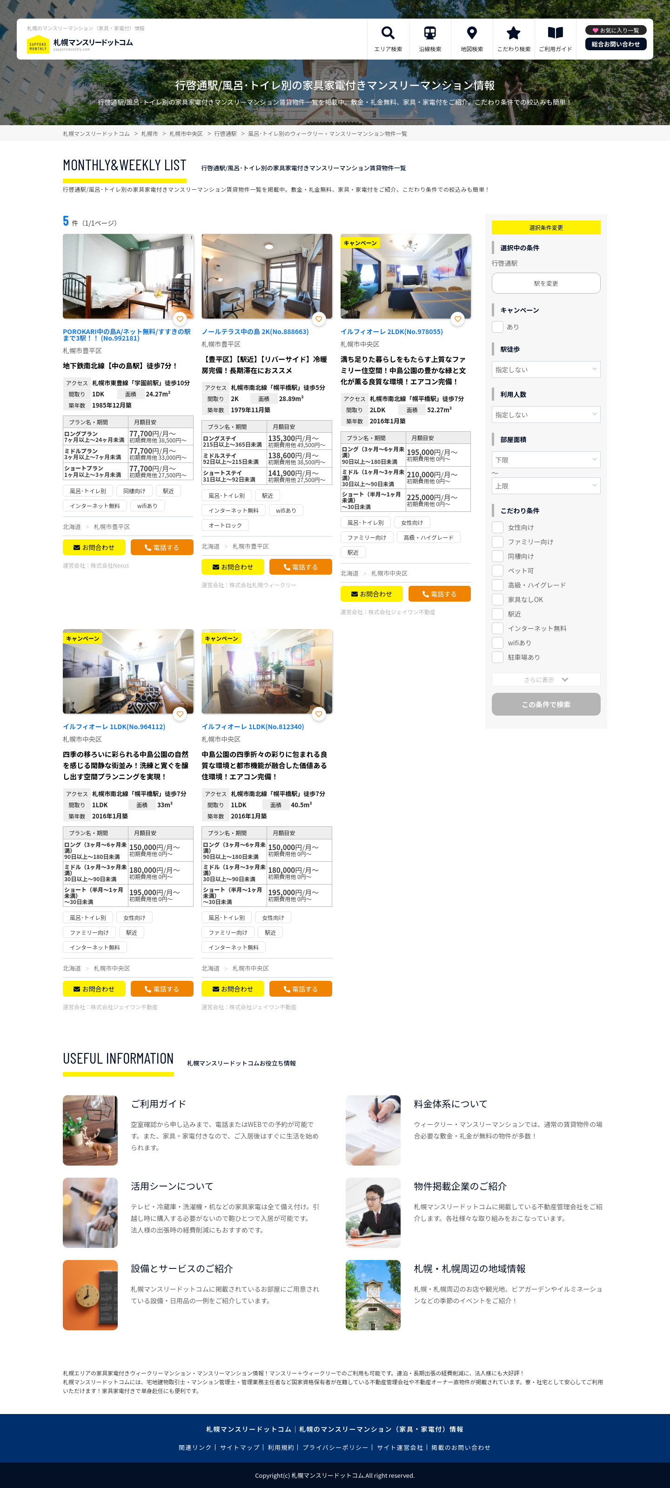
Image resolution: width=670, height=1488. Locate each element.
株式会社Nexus (110, 565)
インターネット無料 (537, 628)
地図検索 (472, 49)
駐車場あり (524, 657)
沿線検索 (430, 49)
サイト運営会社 (400, 1447)
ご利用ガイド (555, 49)
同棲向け (521, 556)
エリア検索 (388, 49)
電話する (166, 547)
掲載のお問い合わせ (461, 1447)
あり (513, 326)
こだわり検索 (513, 49)
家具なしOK (525, 599)
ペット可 (521, 570)
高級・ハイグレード (537, 585)
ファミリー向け (531, 541)
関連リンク (195, 1447)
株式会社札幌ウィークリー (262, 585)
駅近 (514, 613)
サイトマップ (240, 1447)
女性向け (521, 527)
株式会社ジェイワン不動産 (402, 612)
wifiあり (520, 642)
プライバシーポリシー (335, 1447)
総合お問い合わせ (616, 44)
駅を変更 (546, 283)
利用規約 (281, 1447)
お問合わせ (98, 547)
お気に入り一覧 (619, 30)
